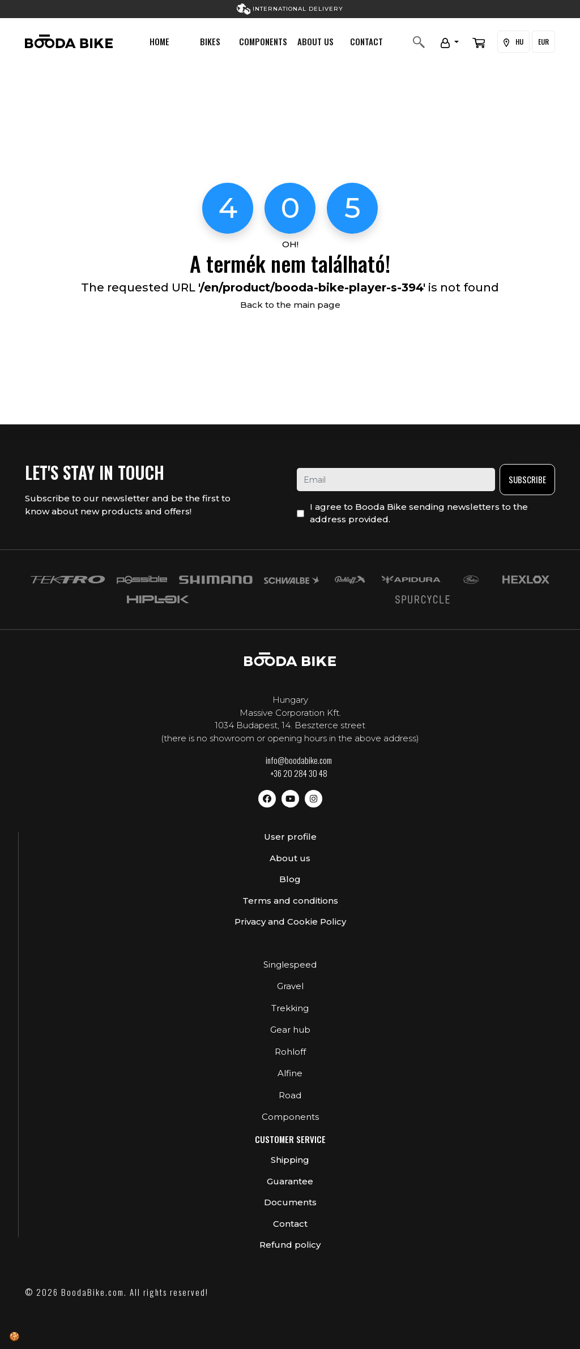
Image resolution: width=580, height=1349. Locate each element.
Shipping (290, 1159)
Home (159, 41)
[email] (396, 479)
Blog (290, 879)
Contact (366, 41)
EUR (543, 41)
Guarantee (290, 1181)
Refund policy (290, 1244)
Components (263, 41)
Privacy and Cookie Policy (290, 921)
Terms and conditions (290, 900)
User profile (290, 836)
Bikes (210, 41)
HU (513, 42)
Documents (290, 1202)
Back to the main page (290, 304)
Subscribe (527, 479)
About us (315, 41)
